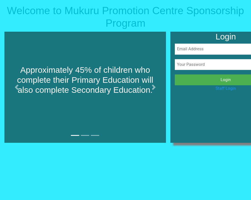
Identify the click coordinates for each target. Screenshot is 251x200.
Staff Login (226, 88)
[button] (16, 87)
